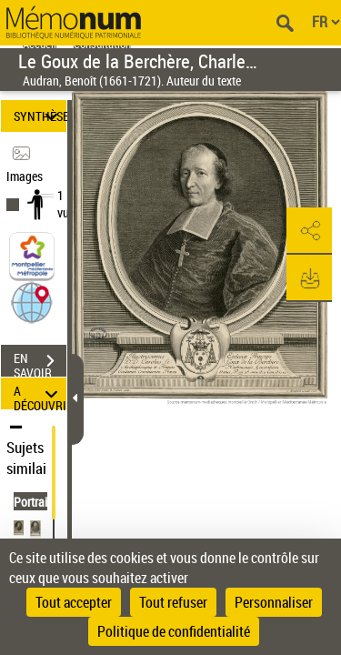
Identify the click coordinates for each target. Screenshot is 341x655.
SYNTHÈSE (40, 116)
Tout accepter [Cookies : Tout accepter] (73, 602)
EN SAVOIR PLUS (40, 363)
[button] (32, 301)
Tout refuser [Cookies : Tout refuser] (173, 602)
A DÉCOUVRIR (40, 393)
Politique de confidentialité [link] (173, 631)
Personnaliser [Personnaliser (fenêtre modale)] (274, 602)
